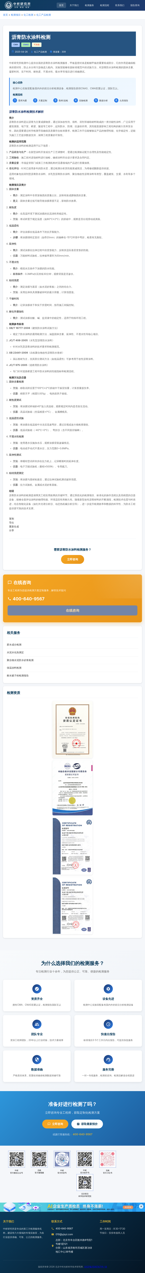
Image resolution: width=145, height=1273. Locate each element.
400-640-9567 (82, 1134)
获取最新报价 (87, 1124)
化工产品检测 (43, 14)
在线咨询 (72, 610)
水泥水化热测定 (15, 652)
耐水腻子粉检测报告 (18, 675)
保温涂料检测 (14, 667)
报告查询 (135, 5)
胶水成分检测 (14, 644)
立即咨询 (72, 559)
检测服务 (89, 5)
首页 (61, 5)
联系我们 (119, 5)
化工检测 (28, 14)
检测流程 (104, 5)
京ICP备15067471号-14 (95, 1266)
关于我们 (74, 5)
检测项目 (16, 14)
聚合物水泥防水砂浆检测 (20, 660)
